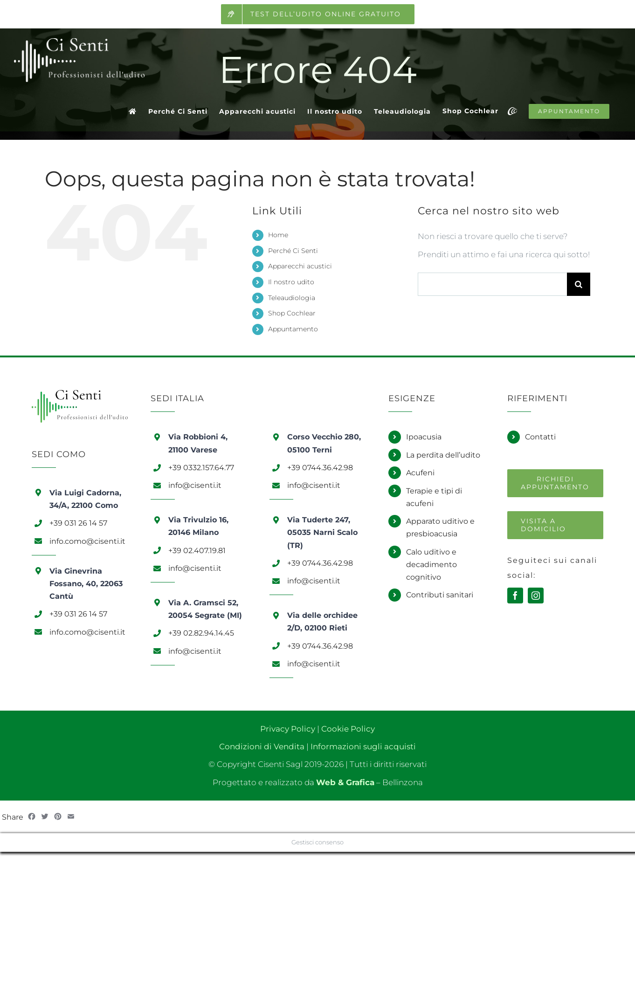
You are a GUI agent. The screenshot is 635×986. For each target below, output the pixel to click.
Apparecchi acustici (300, 266)
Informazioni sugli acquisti (363, 746)
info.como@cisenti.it (87, 541)
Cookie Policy (348, 728)
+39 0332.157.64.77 (201, 467)
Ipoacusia (424, 436)
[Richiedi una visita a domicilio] (555, 525)
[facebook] (515, 595)
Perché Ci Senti (293, 250)
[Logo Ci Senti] (80, 393)
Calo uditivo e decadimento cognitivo (431, 565)
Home (278, 235)
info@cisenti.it (194, 485)
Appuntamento (293, 329)
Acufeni (420, 472)
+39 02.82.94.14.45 (201, 633)
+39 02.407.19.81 (197, 550)
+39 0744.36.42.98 (320, 467)
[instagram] (536, 595)
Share (12, 817)
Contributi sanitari (439, 594)
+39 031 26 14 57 (78, 523)
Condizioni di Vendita (261, 746)
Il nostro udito (291, 282)
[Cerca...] (492, 284)
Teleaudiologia (291, 298)
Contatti (540, 436)
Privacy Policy (287, 728)
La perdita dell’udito (443, 455)
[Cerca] (578, 284)
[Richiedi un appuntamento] (555, 483)
